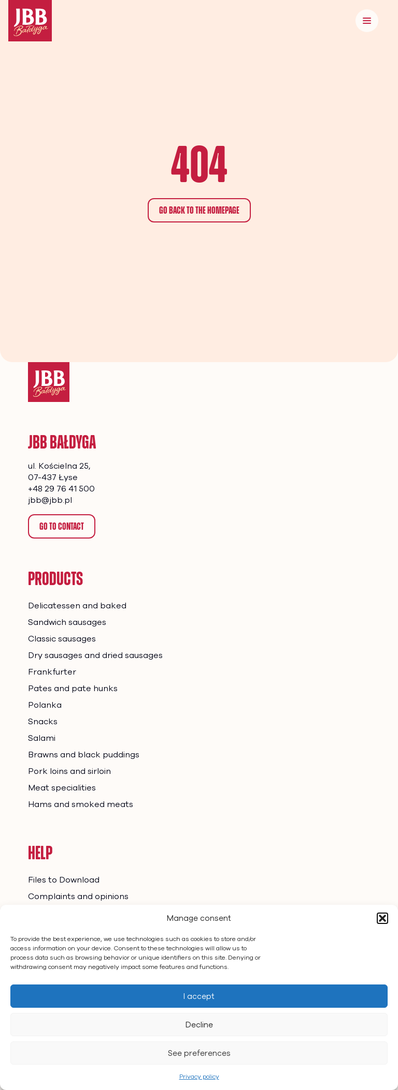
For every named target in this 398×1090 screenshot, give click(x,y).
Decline (199, 1025)
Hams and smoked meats (80, 804)
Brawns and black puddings (83, 754)
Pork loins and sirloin (69, 771)
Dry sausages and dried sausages (95, 655)
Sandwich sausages (67, 622)
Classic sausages (62, 639)
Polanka (45, 705)
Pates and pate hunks (73, 688)
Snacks (43, 721)
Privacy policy (199, 1076)
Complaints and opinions (78, 896)
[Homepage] (48, 382)
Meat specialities (62, 788)
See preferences (199, 1053)
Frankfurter (52, 672)
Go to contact (61, 526)
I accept (199, 996)
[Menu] (367, 21)
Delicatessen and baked (77, 605)
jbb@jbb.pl (50, 500)
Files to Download (64, 880)
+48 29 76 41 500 (61, 489)
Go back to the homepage (199, 210)
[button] (382, 918)
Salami (41, 738)
